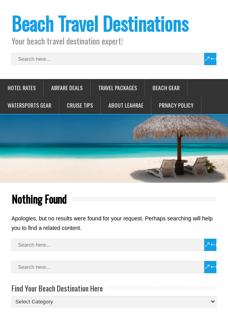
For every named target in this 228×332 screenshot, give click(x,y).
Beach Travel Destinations (100, 23)
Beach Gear (166, 87)
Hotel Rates (22, 87)
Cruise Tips (80, 105)
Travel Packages (117, 87)
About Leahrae (125, 105)
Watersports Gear (29, 105)
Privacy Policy (176, 105)
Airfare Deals (67, 87)
